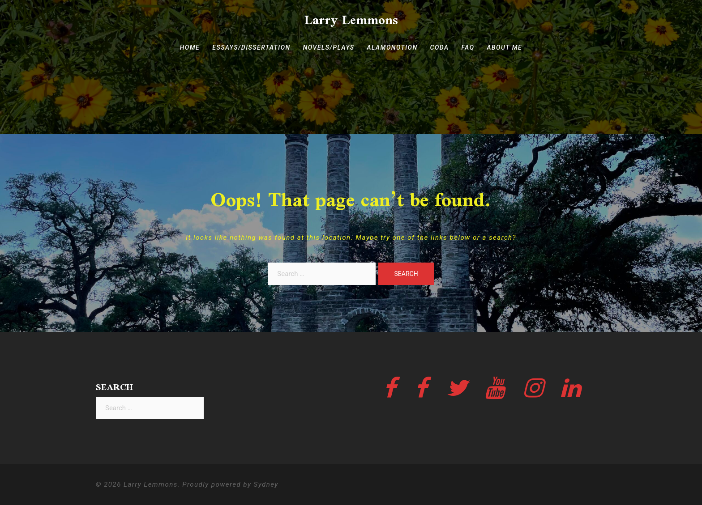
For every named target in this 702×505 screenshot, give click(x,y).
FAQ (467, 47)
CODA (439, 47)
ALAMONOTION (392, 47)
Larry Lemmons (351, 19)
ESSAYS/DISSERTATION (251, 47)
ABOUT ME (504, 47)
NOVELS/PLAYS (329, 47)
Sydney (266, 484)
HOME (190, 47)
